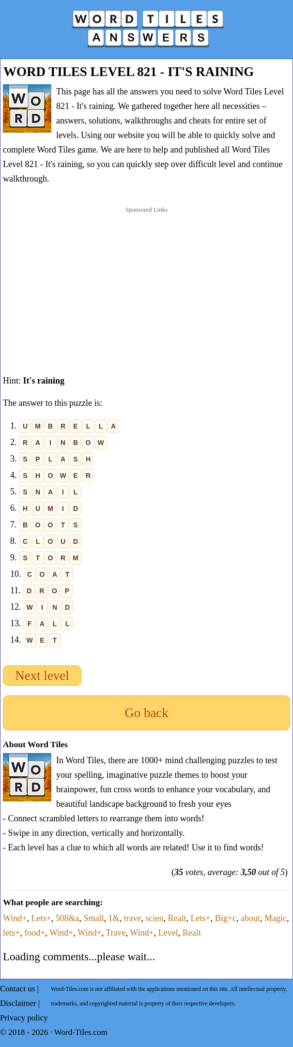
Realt (177, 918)
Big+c (225, 918)
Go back (146, 713)
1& (114, 918)
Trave (115, 933)
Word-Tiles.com (81, 1032)
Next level (42, 675)
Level (168, 933)
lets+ (11, 933)
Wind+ (15, 918)
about (250, 918)
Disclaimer (18, 1003)
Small (94, 918)
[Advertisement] (146, 280)
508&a (67, 918)
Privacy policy (24, 1017)
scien (155, 918)
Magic (275, 918)
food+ (34, 933)
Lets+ (41, 918)
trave (132, 918)
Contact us (17, 988)
